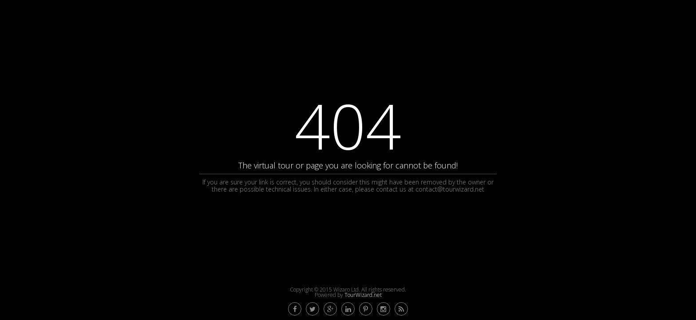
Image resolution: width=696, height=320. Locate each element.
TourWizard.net (363, 295)
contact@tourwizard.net (449, 189)
